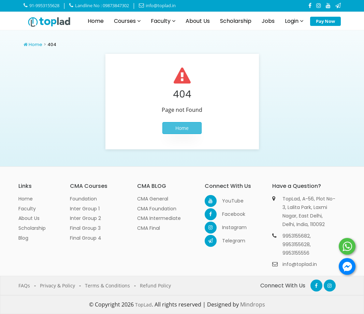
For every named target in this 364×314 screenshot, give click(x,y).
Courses (127, 21)
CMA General (152, 198)
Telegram (228, 240)
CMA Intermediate (159, 218)
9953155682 (296, 236)
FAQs (24, 285)
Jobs (268, 21)
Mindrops (252, 304)
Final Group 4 (85, 238)
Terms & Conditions (107, 285)
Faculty (163, 21)
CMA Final (148, 228)
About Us (198, 21)
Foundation (83, 198)
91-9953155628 (41, 5)
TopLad (143, 304)
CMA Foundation (156, 208)
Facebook (228, 214)
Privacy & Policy (57, 285)
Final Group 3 (85, 228)
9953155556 (295, 253)
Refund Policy (155, 285)
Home (96, 21)
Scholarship (235, 21)
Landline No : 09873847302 (99, 5)
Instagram (228, 227)
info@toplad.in (157, 5)
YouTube (228, 200)
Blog (23, 238)
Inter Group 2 (85, 218)
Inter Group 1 (85, 208)
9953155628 (296, 244)
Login (294, 21)
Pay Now (325, 21)
